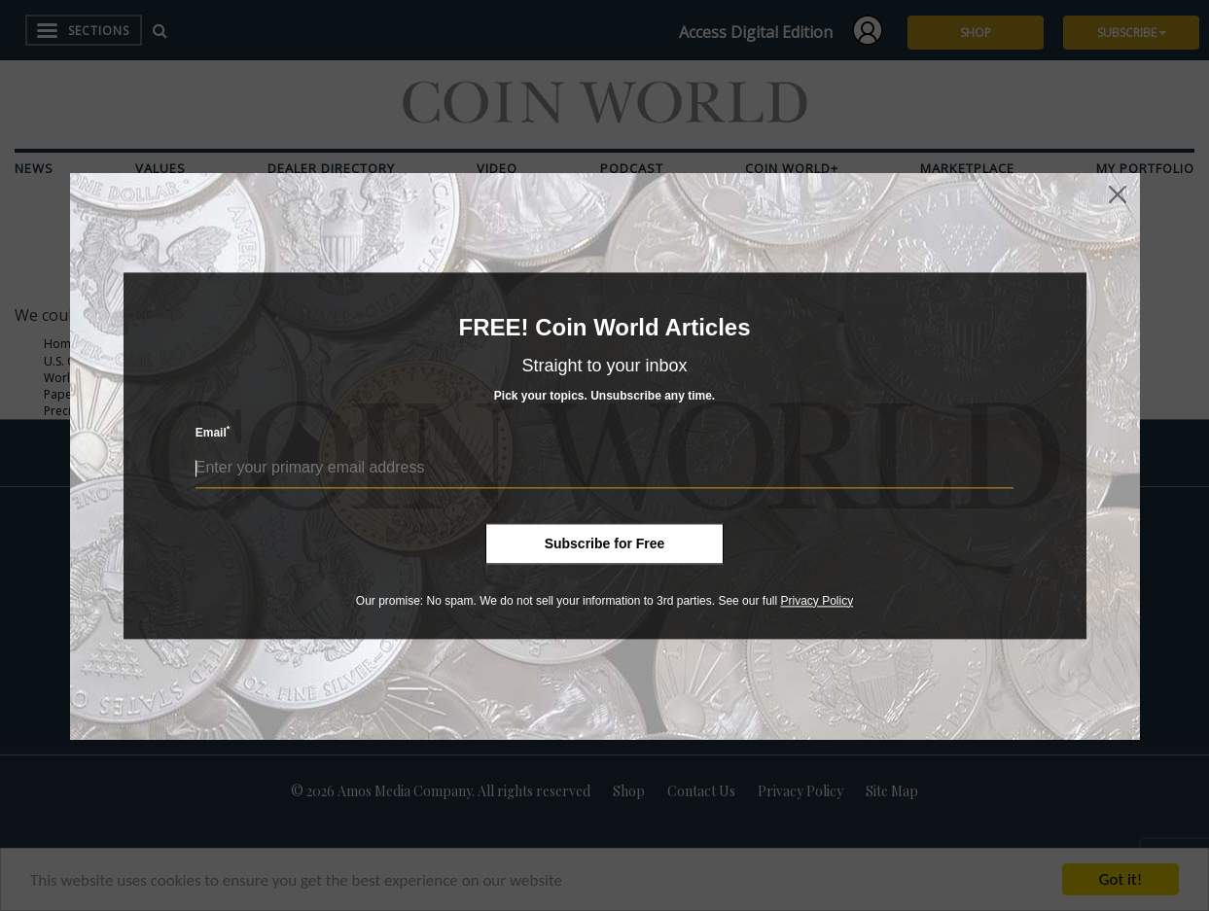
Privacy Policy (816, 601)
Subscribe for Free (605, 543)
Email (213, 432)
